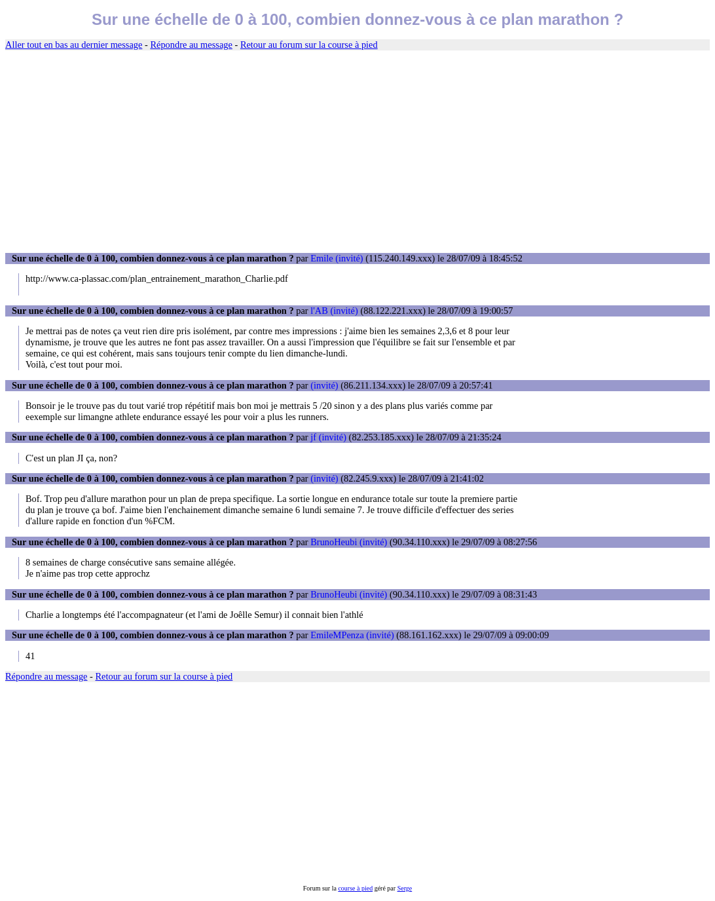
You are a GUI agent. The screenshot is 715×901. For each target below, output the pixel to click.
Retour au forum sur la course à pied (309, 44)
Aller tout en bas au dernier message (73, 44)
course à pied (355, 888)
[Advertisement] (357, 152)
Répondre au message (191, 44)
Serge (404, 888)
